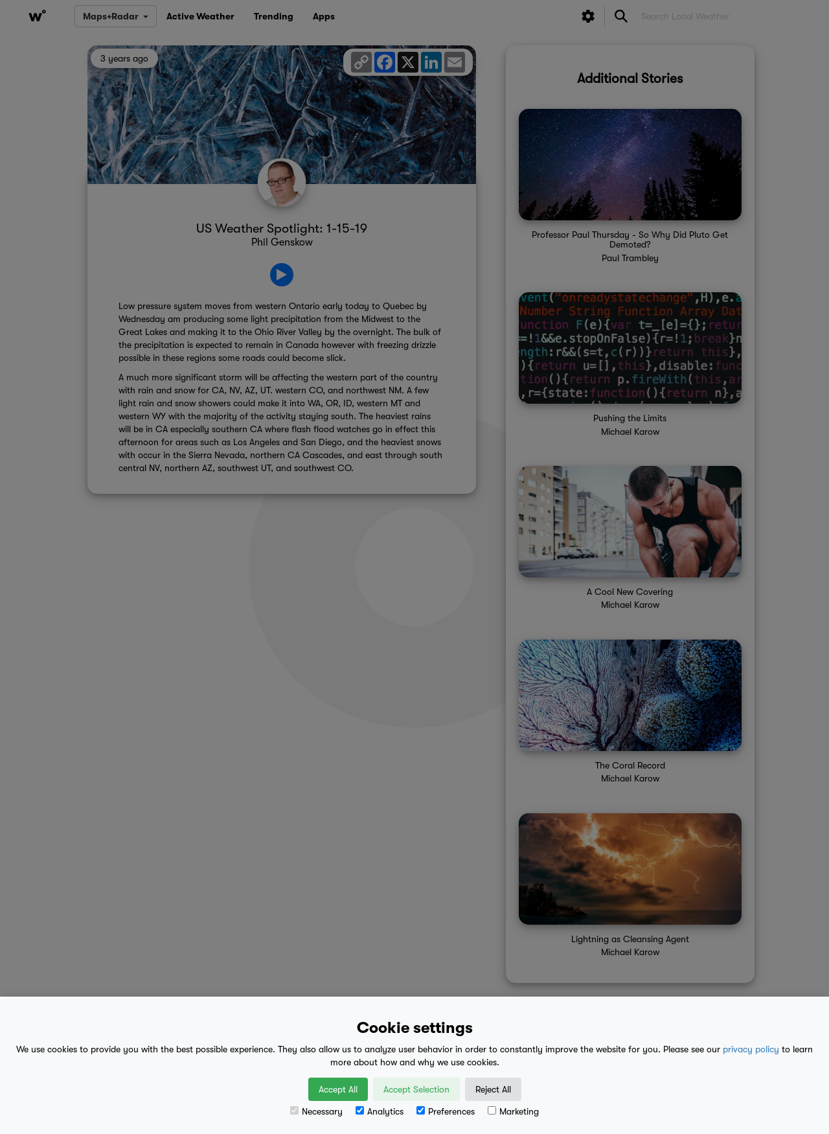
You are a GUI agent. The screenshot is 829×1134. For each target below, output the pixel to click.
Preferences (445, 1111)
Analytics (379, 1111)
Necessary (316, 1111)
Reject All (493, 1089)
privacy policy (751, 1049)
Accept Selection (416, 1089)
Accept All (338, 1089)
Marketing (513, 1111)
